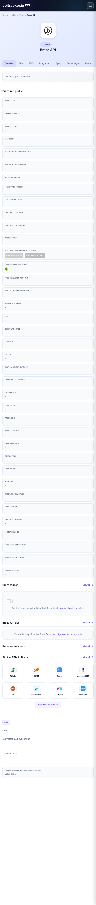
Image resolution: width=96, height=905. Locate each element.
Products (89, 63)
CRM (21, 15)
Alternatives (9, 754)
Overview (9, 63)
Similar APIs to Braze (15, 657)
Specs (59, 63)
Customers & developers (16, 739)
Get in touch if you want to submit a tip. (64, 634)
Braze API (31, 15)
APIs (13, 15)
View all (88, 585)
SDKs (31, 63)
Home (5, 15)
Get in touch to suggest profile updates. (65, 608)
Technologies (73, 63)
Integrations (44, 63)
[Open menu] (90, 5)
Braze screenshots (13, 646)
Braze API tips (11, 622)
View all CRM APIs (48, 704)
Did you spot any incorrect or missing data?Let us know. (23, 772)
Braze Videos (10, 585)
